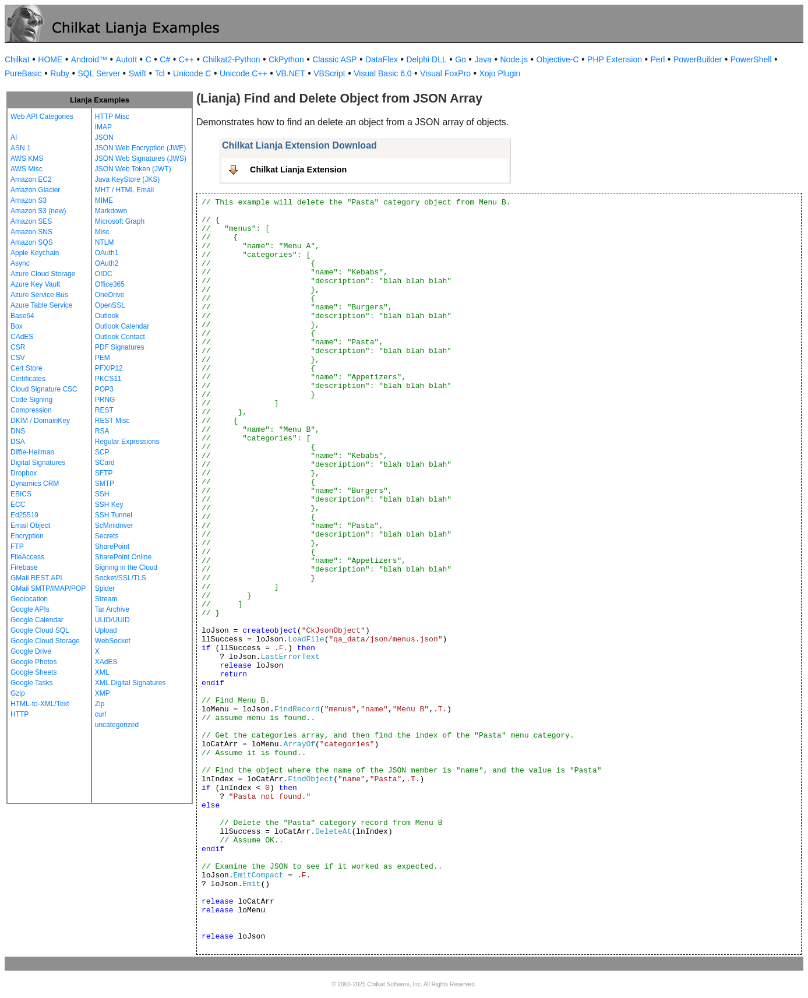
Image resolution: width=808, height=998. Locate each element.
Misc (102, 232)
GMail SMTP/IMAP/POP (48, 588)
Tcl (159, 73)
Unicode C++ (243, 73)
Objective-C (557, 59)
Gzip (17, 693)
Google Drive (30, 651)
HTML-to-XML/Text (39, 704)
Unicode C (192, 73)
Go (460, 59)
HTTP (19, 714)
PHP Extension (614, 59)
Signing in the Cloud (126, 567)
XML (102, 672)
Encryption (27, 536)
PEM (102, 358)
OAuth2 (107, 263)
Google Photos (33, 662)
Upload (106, 630)
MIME (104, 200)
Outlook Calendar (122, 326)
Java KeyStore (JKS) (127, 179)
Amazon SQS (31, 242)
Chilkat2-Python (231, 59)
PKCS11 (108, 379)
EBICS (20, 494)
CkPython (286, 59)
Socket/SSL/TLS (120, 578)
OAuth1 (107, 253)
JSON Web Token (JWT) (133, 169)
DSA (17, 442)
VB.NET (290, 73)
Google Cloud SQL (39, 630)
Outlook (107, 316)
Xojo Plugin (500, 73)
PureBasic (23, 73)
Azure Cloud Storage (42, 274)
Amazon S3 (28, 200)
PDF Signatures (119, 347)
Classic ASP (334, 59)
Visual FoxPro (445, 73)
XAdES (106, 662)
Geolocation (29, 599)
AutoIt (126, 59)
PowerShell (751, 59)
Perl (658, 59)
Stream (106, 599)
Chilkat (17, 59)
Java (483, 59)
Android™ (89, 59)
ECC (17, 504)
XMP (102, 693)
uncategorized (117, 725)
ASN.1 (20, 148)
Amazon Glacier (35, 190)
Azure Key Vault (35, 284)
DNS (17, 431)
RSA (102, 431)
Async (20, 263)
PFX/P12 (109, 368)
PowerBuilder (697, 59)
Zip (100, 704)
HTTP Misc (112, 116)
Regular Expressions (127, 442)
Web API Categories (41, 116)
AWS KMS (26, 158)
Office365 (110, 284)
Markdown (111, 211)
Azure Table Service (41, 305)
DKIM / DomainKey (40, 421)
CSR (17, 347)
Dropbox (23, 473)
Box (16, 326)
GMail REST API (36, 578)
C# (165, 59)
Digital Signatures (37, 463)
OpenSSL (110, 305)
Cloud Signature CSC (43, 389)
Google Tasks (31, 683)
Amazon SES (31, 221)
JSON (104, 137)
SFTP (104, 473)
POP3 (104, 389)
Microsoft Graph (119, 221)
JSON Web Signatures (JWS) (140, 158)
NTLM (104, 242)
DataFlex (381, 59)
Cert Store (26, 368)
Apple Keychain (34, 253)
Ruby (59, 73)
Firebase (24, 567)
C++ (186, 59)
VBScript (329, 73)
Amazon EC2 (31, 179)
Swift (137, 73)
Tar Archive (112, 609)
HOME (50, 59)
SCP (102, 452)
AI (13, 137)
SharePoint (112, 546)
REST (104, 410)
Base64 (22, 316)
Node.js (514, 59)
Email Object (30, 525)
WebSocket (112, 641)
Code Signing (31, 400)
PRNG (105, 400)
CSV (17, 358)
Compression (31, 410)
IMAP (103, 127)
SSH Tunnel (113, 515)
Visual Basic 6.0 (382, 73)
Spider (105, 588)
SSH (102, 494)
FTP (17, 546)
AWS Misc (26, 169)
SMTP (104, 483)
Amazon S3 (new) (38, 211)
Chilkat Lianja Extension (298, 169)
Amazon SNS (31, 232)
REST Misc (112, 421)
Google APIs (30, 609)
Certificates (27, 379)
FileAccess (27, 557)
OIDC (103, 274)
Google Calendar (36, 620)
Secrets (107, 536)
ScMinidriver (114, 525)
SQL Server (99, 73)
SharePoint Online (123, 557)
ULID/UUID (112, 620)
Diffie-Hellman (32, 452)
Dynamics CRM (34, 483)
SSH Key (109, 504)
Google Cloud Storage (45, 641)
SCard (105, 463)
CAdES (21, 337)
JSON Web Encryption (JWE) (140, 148)
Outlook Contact (120, 337)
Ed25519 (24, 515)
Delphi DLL (426, 59)
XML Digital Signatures (130, 683)
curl (100, 714)
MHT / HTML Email (124, 190)
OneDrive (110, 295)
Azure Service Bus (39, 295)
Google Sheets (33, 672)
